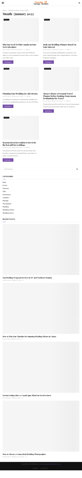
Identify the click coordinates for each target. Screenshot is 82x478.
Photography (7, 204)
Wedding (6, 19)
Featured (6, 188)
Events (5, 185)
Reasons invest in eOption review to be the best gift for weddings (19, 143)
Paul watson (48, 49)
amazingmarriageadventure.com (51, 464)
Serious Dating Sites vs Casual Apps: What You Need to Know (27, 395)
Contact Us (35, 468)
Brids (4, 182)
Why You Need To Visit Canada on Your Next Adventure (19, 45)
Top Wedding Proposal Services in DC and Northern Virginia (27, 278)
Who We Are (44, 468)
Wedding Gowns (8, 213)
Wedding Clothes (8, 210)
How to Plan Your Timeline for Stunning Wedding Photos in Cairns (29, 336)
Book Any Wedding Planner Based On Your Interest (59, 45)
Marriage (5, 201)
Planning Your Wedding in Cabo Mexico (20, 93)
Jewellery (6, 197)
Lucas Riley (7, 49)
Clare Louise (7, 96)
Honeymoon (47, 68)
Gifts (4, 191)
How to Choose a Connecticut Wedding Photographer (24, 454)
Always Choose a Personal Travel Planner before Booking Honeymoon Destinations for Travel (59, 96)
